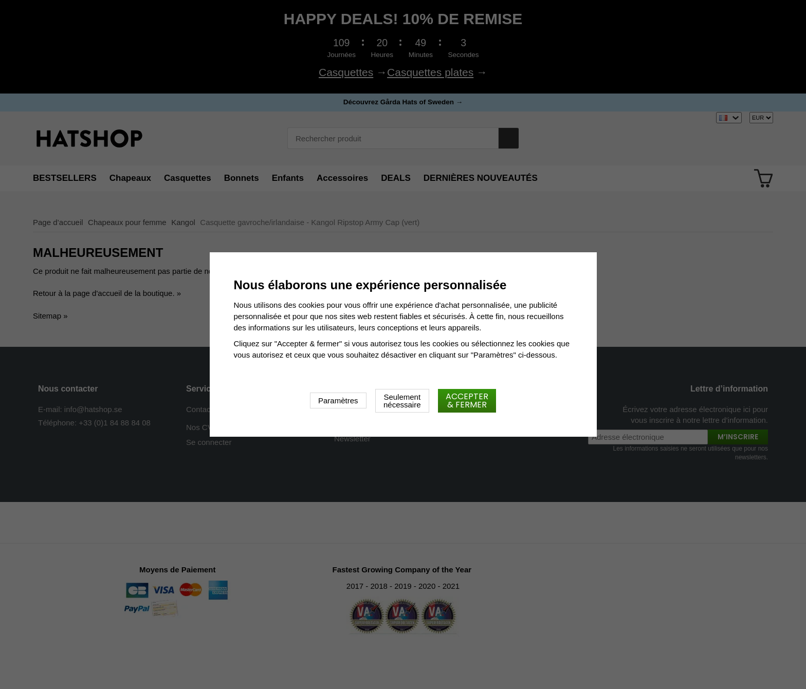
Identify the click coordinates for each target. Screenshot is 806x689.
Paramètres (338, 400)
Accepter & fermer (467, 400)
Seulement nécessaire (402, 401)
